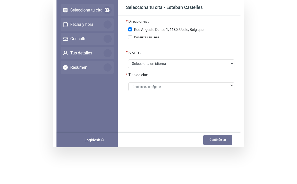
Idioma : (135, 52)
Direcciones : (139, 21)
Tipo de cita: (138, 75)
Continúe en (218, 140)
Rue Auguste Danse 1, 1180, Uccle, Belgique (168, 30)
